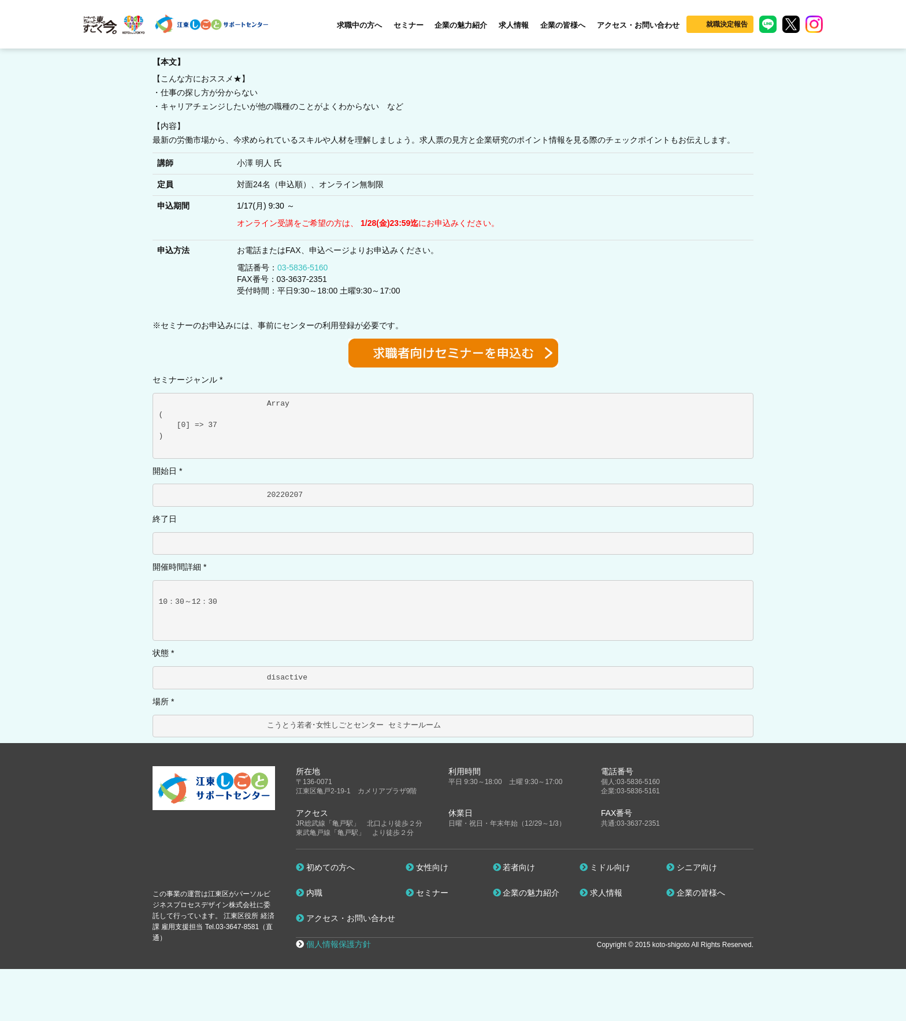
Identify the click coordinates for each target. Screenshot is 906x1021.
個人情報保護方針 (338, 944)
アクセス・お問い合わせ (638, 25)
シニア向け (691, 867)
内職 (309, 892)
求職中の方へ (359, 25)
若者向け (514, 867)
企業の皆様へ (562, 25)
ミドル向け (605, 867)
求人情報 (514, 25)
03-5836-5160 (302, 267)
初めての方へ (325, 867)
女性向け (427, 867)
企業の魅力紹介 (461, 25)
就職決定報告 (727, 24)
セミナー (408, 25)
